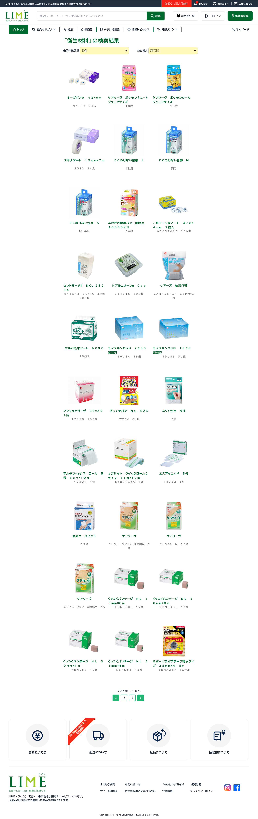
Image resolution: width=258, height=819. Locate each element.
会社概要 (167, 791)
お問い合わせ (133, 784)
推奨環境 (196, 784)
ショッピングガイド (173, 784)
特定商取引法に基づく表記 (140, 791)
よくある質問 (107, 784)
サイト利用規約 (109, 791)
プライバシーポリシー (202, 791)
